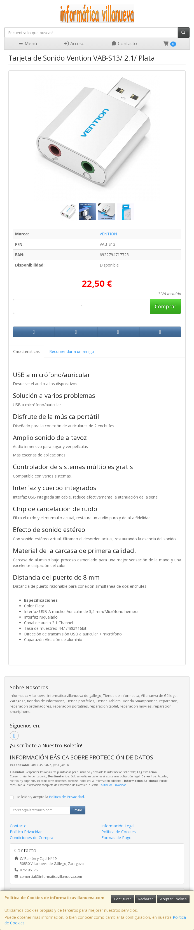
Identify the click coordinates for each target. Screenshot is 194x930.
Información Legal (117, 825)
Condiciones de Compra (31, 837)
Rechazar (145, 899)
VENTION (108, 233)
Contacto (124, 43)
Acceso (74, 43)
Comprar (165, 306)
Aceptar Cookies (173, 899)
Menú (27, 43)
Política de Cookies (118, 831)
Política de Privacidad (113, 785)
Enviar (77, 810)
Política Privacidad (26, 831)
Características (26, 351)
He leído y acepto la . (50, 796)
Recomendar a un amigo (71, 351)
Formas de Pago (116, 837)
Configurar (122, 899)
